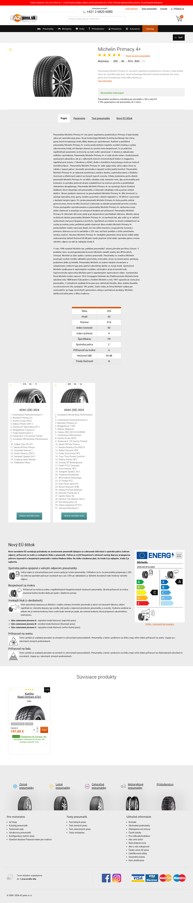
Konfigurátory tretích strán (21, 823)
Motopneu (58, 30)
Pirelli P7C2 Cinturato (69, 465)
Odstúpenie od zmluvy (139, 816)
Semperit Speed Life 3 (69, 471)
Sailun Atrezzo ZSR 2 (24, 453)
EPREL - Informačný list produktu (160, 624)
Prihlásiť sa (176, 8)
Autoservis (139, 30)
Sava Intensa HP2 (67, 468)
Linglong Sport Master (25, 459)
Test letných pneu (77, 809)
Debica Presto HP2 (68, 459)
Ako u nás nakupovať (139, 833)
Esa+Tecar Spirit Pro (68, 483)
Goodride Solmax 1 (23, 450)
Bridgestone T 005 (66, 426)
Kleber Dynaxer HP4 (68, 450)
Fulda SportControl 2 (23, 433)
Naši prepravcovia (137, 830)
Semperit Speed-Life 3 (24, 456)
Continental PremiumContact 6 (72, 420)
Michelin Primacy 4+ (23, 417)
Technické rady (16, 816)
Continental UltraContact (69, 435)
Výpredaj (159, 29)
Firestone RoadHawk (69, 474)
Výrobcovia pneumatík (20, 819)
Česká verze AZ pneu (139, 837)
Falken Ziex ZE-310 (23, 444)
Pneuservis (118, 30)
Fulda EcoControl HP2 (69, 453)
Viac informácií (105, 81)
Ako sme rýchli (136, 826)
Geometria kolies (137, 843)
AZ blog (13, 809)
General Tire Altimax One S (72, 499)
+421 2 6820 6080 (99, 12)
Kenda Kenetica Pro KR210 (72, 447)
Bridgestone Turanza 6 (24, 430)
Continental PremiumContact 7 (28, 414)
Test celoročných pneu (80, 816)
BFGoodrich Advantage (70, 477)
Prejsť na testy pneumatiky (138, 56)
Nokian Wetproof (65, 429)
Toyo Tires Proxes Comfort (72, 456)
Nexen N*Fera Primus (24, 447)
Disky (77, 30)
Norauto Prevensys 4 (69, 492)
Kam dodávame (136, 847)
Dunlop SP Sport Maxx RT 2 (26, 426)
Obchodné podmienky (139, 812)
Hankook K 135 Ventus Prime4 (27, 436)
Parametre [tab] (76, 118)
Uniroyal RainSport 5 (69, 508)
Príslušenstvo (98, 29)
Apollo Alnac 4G (66, 496)
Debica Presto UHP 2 (23, 423)
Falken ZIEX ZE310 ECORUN (71, 432)
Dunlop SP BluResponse (70, 462)
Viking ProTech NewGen (70, 489)
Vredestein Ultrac (22, 462)
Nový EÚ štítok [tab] (129, 118)
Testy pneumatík (147, 8)
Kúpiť (44, 730)
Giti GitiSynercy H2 (68, 502)
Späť (180, 37)
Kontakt (163, 8)
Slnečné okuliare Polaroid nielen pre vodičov (30, 826)
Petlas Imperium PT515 (70, 505)
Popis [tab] (58, 118)
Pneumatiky (35, 30)
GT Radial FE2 (66, 480)
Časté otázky (135, 819)
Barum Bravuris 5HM (69, 486)
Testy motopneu (77, 819)
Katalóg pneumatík (18, 812)
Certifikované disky (138, 840)
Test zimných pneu (78, 812)
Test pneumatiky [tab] (102, 118)
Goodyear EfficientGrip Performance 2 (29, 440)
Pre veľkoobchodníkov (139, 823)
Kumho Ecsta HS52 (22, 420)
